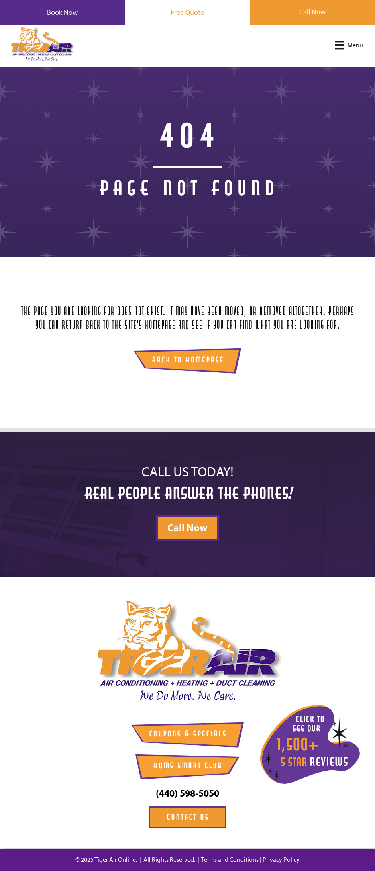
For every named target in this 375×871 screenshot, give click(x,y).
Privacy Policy (281, 859)
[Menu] (349, 45)
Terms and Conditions (230, 859)
